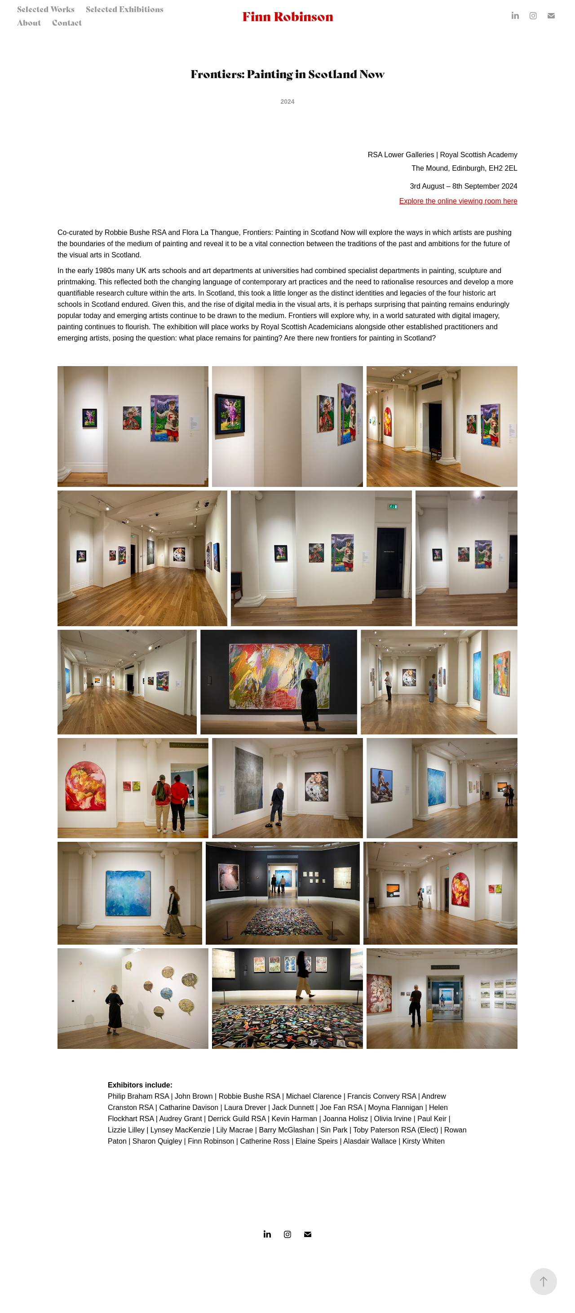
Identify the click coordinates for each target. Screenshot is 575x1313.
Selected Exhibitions (125, 8)
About (29, 22)
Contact (67, 22)
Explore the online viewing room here (458, 201)
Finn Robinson (287, 15)
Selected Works (46, 8)
